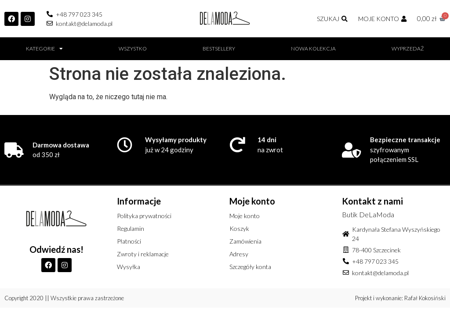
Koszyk (239, 228)
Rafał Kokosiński (425, 298)
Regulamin (130, 228)
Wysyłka (128, 266)
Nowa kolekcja (313, 48)
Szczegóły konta (250, 266)
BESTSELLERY (219, 48)
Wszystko (133, 48)
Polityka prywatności (144, 215)
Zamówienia (245, 241)
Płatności (129, 241)
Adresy (238, 254)
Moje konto (244, 215)
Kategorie (44, 49)
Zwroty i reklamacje (143, 254)
